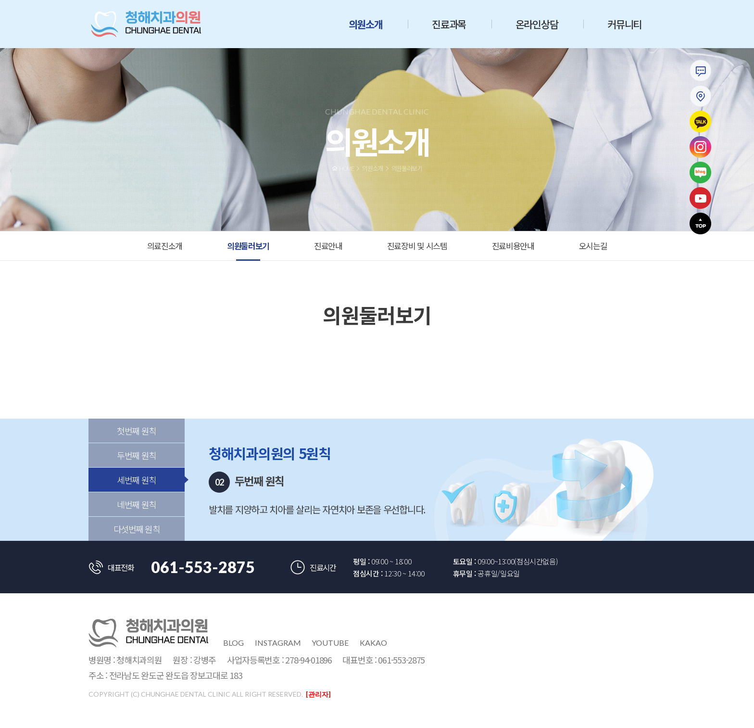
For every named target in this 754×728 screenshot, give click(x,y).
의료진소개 (165, 246)
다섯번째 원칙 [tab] (136, 540)
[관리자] (318, 694)
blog (233, 642)
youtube (330, 642)
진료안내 (328, 246)
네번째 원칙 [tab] (136, 515)
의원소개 (366, 24)
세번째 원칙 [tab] (136, 491)
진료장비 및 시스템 (417, 246)
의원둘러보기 (248, 246)
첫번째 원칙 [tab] (136, 441)
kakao (373, 642)
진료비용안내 (513, 246)
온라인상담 (536, 24)
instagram (278, 642)
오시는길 (593, 246)
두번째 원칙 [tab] (136, 466)
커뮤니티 (624, 24)
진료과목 (449, 24)
